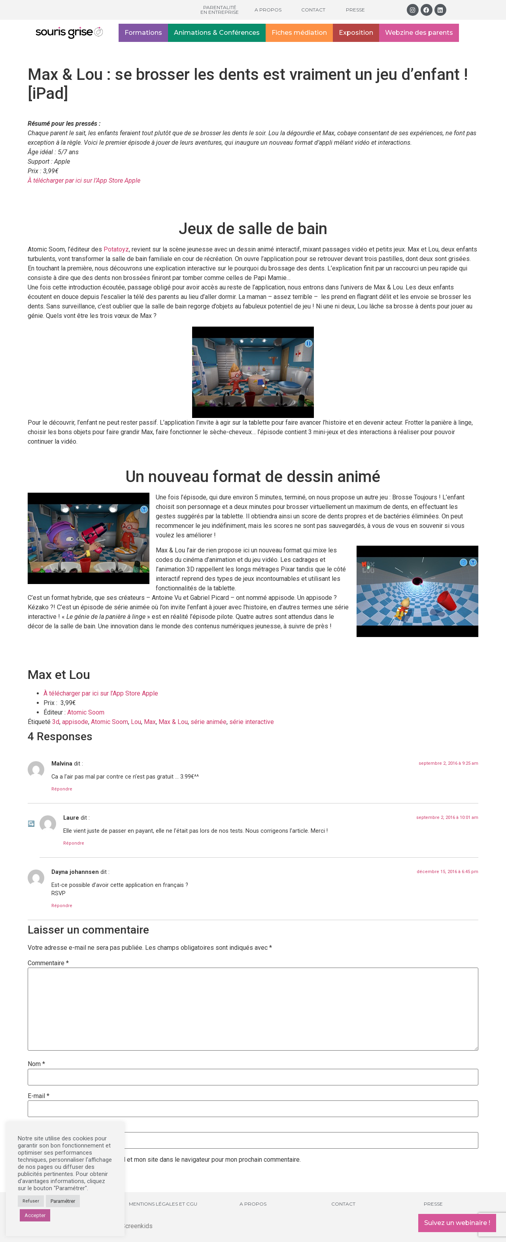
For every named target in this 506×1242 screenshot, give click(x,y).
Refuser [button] (31, 1201)
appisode (75, 722)
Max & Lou (173, 722)
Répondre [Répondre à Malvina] (61, 789)
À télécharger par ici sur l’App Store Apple (85, 180)
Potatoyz (116, 249)
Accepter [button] (35, 1215)
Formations (143, 32)
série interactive (251, 722)
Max (150, 722)
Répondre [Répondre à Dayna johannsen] (61, 905)
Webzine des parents (419, 32)
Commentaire (48, 963)
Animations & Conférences (217, 32)
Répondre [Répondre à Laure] (73, 843)
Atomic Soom (85, 712)
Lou (136, 722)
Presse (355, 10)
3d (55, 722)
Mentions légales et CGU (163, 1204)
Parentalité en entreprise (219, 9)
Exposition (356, 32)
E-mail (38, 1096)
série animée (209, 722)
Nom (36, 1064)
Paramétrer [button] (63, 1201)
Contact (313, 10)
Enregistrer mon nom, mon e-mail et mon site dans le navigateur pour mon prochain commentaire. (167, 1160)
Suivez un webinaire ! (457, 1223)
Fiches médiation (299, 32)
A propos (268, 10)
